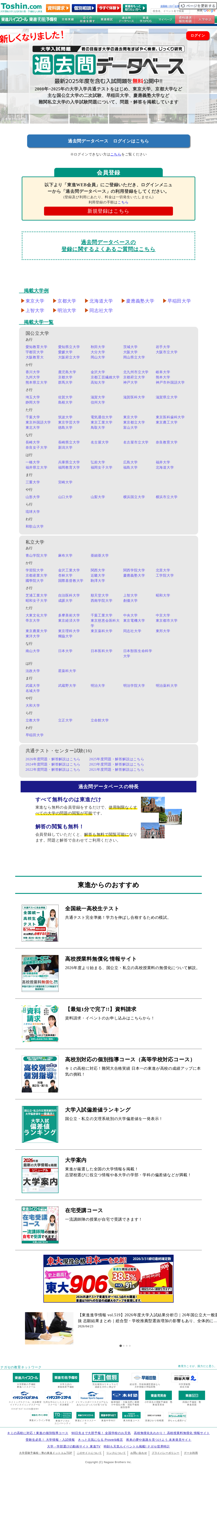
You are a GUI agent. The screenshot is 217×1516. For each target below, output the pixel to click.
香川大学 (33, 372)
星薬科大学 (67, 671)
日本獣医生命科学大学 (137, 653)
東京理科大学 (69, 631)
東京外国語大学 (38, 422)
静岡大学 (33, 402)
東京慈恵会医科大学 (105, 623)
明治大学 (67, 310)
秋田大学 (98, 347)
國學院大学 (35, 580)
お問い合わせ (138, 1452)
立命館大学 (100, 720)
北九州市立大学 (136, 372)
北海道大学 (101, 301)
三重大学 (33, 482)
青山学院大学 (37, 555)
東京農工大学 (167, 422)
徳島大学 (65, 427)
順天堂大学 (100, 595)
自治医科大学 (69, 595)
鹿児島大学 (67, 372)
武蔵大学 (33, 685)
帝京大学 (33, 620)
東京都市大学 (167, 620)
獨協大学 (65, 636)
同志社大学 (101, 310)
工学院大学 (165, 575)
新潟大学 (65, 447)
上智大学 (35, 310)
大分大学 (98, 352)
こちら (115, 154)
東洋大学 (33, 636)
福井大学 (163, 462)
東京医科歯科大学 (170, 417)
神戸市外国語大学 (170, 382)
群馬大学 (65, 382)
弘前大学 (98, 462)
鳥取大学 (98, 427)
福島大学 (130, 467)
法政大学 (33, 671)
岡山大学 (98, 357)
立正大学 (65, 720)
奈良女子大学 (37, 447)
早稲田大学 (179, 301)
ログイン (198, 35)
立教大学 (33, 720)
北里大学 (163, 570)
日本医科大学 (102, 651)
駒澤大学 (98, 580)
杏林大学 (65, 575)
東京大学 (35, 301)
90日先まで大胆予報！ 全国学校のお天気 (101, 1433)
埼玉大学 (33, 397)
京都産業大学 (37, 575)
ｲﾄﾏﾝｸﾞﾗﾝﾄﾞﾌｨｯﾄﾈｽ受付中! (25, 1409)
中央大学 (130, 615)
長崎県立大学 (69, 442)
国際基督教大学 (71, 580)
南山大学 (33, 651)
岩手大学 (163, 347)
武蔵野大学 (67, 685)
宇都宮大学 (35, 352)
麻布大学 (65, 555)
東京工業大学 (102, 422)
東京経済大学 (69, 620)
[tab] (121, 1345)
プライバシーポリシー (165, 1452)
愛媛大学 (65, 352)
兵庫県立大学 (69, 462)
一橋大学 (33, 462)
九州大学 (33, 377)
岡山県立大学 (134, 357)
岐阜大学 (163, 372)
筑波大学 (65, 417)
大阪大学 (130, 352)
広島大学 (130, 462)
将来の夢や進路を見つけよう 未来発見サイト (158, 1439)
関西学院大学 (134, 570)
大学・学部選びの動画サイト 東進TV (73, 1446)
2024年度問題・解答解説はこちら (53, 764)
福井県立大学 (37, 467)
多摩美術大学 (69, 615)
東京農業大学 (37, 631)
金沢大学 (98, 372)
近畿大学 (98, 575)
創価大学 (130, 600)
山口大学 (65, 497)
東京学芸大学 (69, 422)
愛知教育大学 (37, 347)
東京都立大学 (134, 422)
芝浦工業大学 (37, 595)
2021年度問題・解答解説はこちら (116, 769)
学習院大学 (35, 570)
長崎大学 (33, 442)
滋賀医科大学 (134, 397)
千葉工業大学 (102, 615)
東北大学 (33, 427)
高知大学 (98, 382)
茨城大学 (130, 347)
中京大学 (163, 615)
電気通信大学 (102, 417)
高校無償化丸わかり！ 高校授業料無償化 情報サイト (172, 1433)
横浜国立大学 (134, 497)
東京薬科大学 (102, 631)
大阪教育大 (35, 357)
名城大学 (33, 691)
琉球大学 (33, 512)
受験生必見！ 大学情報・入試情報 (50, 1439)
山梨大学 (98, 497)
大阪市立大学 (167, 352)
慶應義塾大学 (140, 301)
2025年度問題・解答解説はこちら (116, 759)
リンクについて (116, 1452)
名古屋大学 (100, 442)
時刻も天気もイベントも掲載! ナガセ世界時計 (137, 1446)
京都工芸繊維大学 (105, 377)
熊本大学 (163, 377)
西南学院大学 (102, 600)
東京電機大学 (134, 620)
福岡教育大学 (69, 467)
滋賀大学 (98, 397)
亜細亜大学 (100, 555)
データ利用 (191, 1452)
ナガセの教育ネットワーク (21, 1367)
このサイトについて (89, 1452)
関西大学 (98, 570)
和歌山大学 (35, 526)
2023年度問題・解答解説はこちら (116, 764)
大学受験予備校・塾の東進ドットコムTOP (45, 1452)
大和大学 (33, 705)
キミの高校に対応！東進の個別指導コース (37, 1433)
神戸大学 (130, 382)
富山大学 (130, 427)
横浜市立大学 (167, 497)
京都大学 (67, 301)
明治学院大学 (134, 685)
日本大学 (65, 651)
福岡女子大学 (102, 467)
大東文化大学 (37, 615)
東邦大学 (163, 631)
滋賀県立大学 (167, 397)
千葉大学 (33, 417)
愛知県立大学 (69, 347)
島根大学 (65, 402)
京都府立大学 (134, 377)
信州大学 (98, 402)
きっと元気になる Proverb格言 (100, 1439)
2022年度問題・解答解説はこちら (53, 769)
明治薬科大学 (167, 685)
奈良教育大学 (167, 442)
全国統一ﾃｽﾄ (166, 6)
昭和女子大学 (37, 600)
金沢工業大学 (69, 570)
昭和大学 (163, 595)
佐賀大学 (65, 397)
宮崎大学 (65, 482)
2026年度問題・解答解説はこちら (53, 759)
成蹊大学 (65, 600)
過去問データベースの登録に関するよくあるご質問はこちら (108, 245)
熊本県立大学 (37, 382)
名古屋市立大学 (136, 442)
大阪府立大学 (69, 357)
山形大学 (33, 497)
